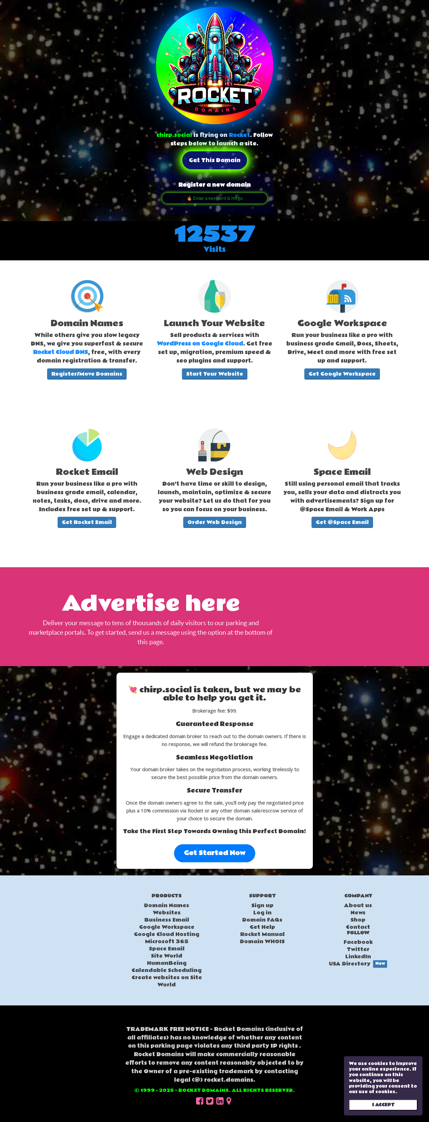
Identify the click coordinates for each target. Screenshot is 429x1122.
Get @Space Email (342, 522)
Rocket (239, 135)
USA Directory (358, 964)
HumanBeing (167, 963)
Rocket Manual (262, 934)
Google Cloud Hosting (166, 934)
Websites (167, 913)
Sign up (262, 905)
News (358, 913)
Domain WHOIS (262, 941)
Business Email (166, 920)
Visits (215, 249)
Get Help (262, 927)
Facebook (358, 942)
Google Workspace (166, 927)
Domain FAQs (262, 920)
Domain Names (166, 905)
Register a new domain (214, 185)
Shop (358, 920)
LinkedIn (358, 957)
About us (358, 905)
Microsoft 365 (166, 941)
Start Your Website (214, 374)
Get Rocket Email (87, 522)
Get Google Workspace (342, 374)
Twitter (358, 949)
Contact (358, 927)
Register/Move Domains (86, 374)
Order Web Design (215, 522)
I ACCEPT (383, 1105)
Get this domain (215, 160)
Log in (262, 913)
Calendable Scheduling (167, 970)
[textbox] (87, 342)
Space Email (167, 949)
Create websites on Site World (167, 981)
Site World (166, 956)
